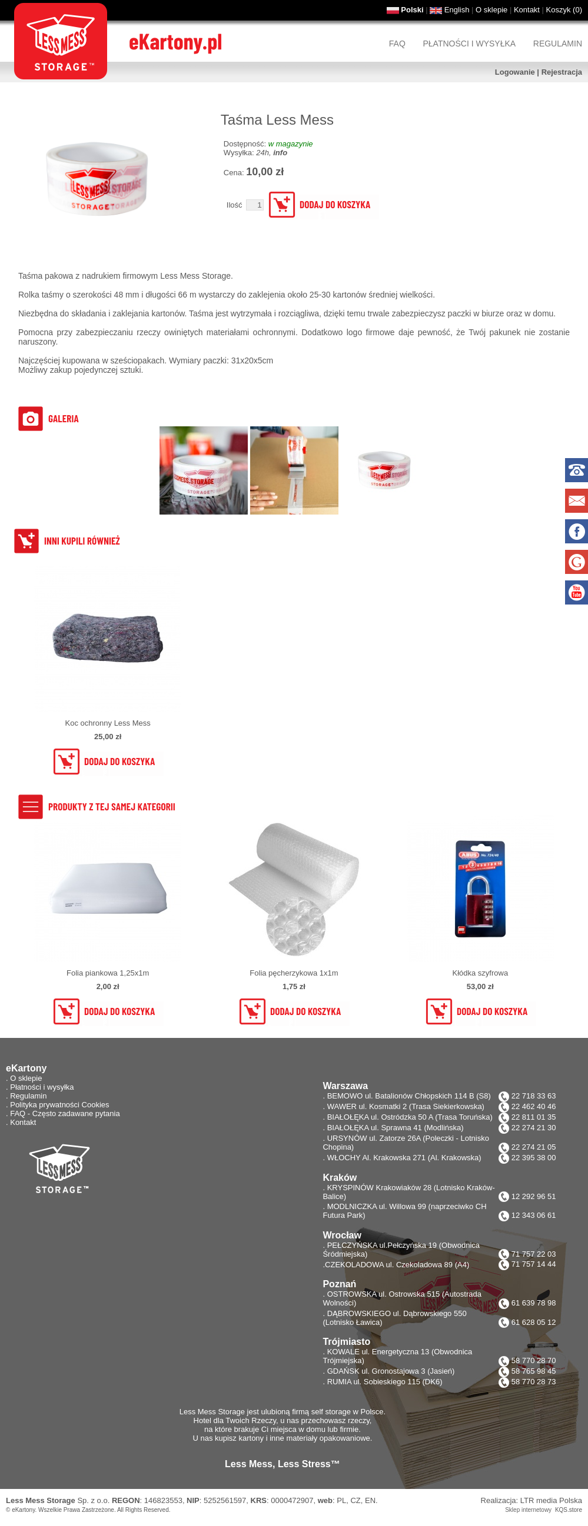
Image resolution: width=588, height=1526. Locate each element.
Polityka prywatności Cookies (59, 1104)
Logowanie (515, 72)
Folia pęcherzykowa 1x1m (294, 973)
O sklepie (491, 9)
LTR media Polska (551, 1500)
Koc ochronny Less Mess (108, 723)
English (457, 9)
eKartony (23, 1510)
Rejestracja (562, 72)
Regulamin (557, 43)
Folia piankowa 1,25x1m (108, 973)
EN (370, 1500)
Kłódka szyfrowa (480, 973)
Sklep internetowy (528, 1510)
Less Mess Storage (40, 1500)
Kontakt (527, 9)
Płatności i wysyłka (469, 43)
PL (341, 1500)
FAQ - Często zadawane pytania (64, 1113)
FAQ (397, 43)
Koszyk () (564, 9)
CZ (355, 1500)
